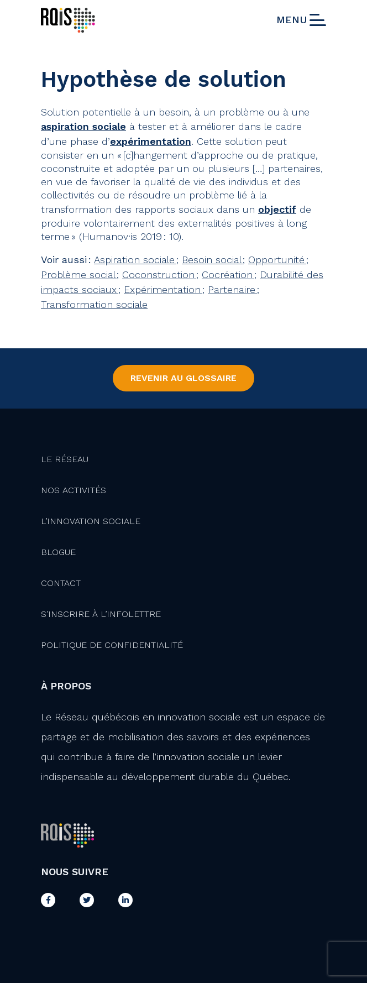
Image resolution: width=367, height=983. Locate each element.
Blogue (58, 552)
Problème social (79, 274)
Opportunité (277, 259)
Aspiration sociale (135, 259)
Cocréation (228, 274)
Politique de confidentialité (112, 645)
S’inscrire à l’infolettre (101, 614)
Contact (61, 583)
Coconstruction (159, 274)
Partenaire (232, 289)
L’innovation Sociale (90, 521)
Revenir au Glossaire (183, 378)
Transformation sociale (94, 304)
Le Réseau (64, 459)
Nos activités (73, 490)
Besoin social (212, 259)
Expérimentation (163, 289)
